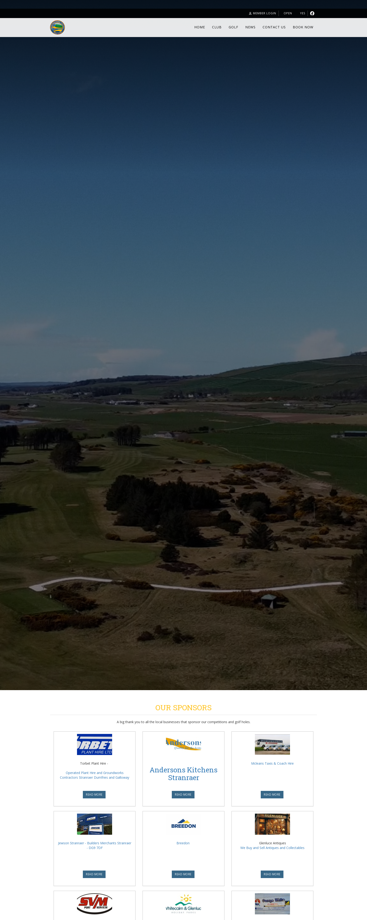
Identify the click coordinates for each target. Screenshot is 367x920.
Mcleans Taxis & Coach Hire (272, 763)
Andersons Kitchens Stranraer (183, 773)
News (250, 28)
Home (199, 28)
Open (282, 14)
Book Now (303, 28)
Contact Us (274, 28)
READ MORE (94, 795)
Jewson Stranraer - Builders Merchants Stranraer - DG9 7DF (94, 845)
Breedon (183, 843)
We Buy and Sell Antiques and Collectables (272, 847)
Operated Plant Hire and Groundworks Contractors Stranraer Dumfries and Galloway (94, 775)
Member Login (253, 14)
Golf (233, 28)
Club (217, 28)
